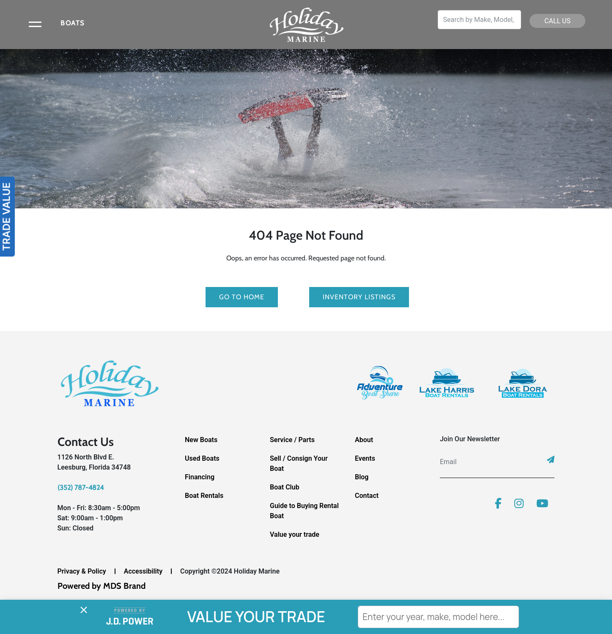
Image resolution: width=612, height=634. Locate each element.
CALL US (557, 21)
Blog (361, 477)
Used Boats (202, 458)
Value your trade (294, 534)
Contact (367, 496)
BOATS (72, 23)
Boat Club (284, 487)
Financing (199, 477)
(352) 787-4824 (81, 488)
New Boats (201, 440)
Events (365, 458)
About (364, 440)
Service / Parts (292, 440)
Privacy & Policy (82, 571)
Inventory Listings (359, 297)
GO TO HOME (241, 297)
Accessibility (143, 571)
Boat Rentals (204, 496)
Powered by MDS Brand (101, 586)
